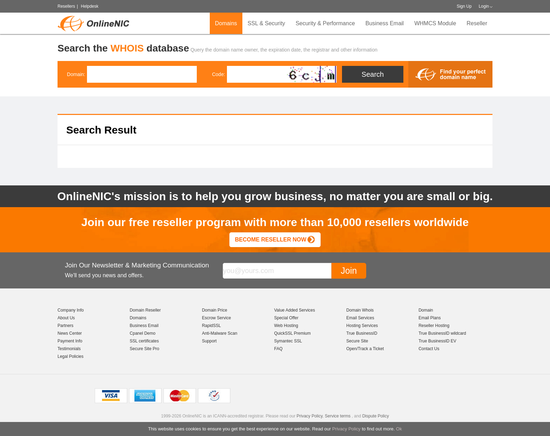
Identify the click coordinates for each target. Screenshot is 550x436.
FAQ (278, 348)
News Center (70, 333)
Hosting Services (362, 325)
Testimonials (69, 348)
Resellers (66, 6)
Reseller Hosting (433, 325)
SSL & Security (266, 23)
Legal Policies (70, 356)
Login (484, 6)
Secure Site (357, 341)
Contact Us (428, 348)
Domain (425, 310)
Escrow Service (216, 317)
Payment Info (70, 341)
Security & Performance (325, 23)
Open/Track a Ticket (365, 348)
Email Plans (429, 317)
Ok (399, 428)
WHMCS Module (435, 23)
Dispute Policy (375, 416)
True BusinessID (361, 333)
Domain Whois (360, 310)
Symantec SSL (288, 341)
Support (209, 341)
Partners (65, 325)
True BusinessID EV (437, 341)
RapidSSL (211, 325)
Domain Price (214, 310)
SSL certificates (144, 341)
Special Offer (286, 317)
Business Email (384, 23)
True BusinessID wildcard (442, 333)
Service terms (337, 416)
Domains (226, 23)
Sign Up (464, 6)
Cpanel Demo (142, 333)
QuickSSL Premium (292, 333)
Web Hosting (286, 325)
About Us (66, 317)
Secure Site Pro (144, 348)
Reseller (477, 23)
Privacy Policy (346, 428)
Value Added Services (294, 310)
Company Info (71, 310)
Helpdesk (89, 6)
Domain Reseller (145, 310)
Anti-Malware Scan (219, 333)
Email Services (360, 317)
